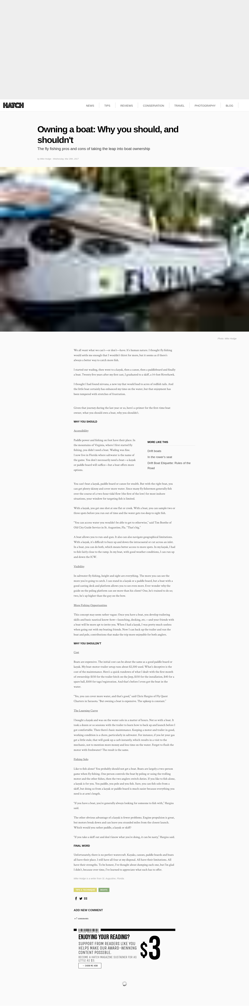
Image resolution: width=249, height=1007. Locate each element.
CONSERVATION (153, 106)
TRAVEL (179, 106)
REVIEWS (126, 106)
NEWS (90, 106)
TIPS (107, 106)
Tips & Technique (85, 891)
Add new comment (88, 911)
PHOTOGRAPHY (205, 106)
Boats (104, 891)
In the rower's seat (160, 458)
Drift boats (154, 452)
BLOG (229, 106)
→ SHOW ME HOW (90, 966)
